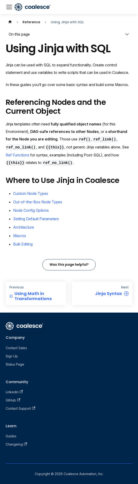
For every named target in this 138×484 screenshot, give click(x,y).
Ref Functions (17, 155)
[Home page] (10, 22)
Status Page (15, 364)
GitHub (13, 400)
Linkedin (14, 392)
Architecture (23, 227)
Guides (11, 436)
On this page (19, 34)
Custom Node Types (30, 193)
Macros (19, 235)
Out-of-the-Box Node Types (37, 202)
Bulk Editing (23, 244)
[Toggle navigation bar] (9, 7)
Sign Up (12, 356)
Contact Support (20, 408)
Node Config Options (31, 210)
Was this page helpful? (69, 264)
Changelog (16, 444)
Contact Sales (16, 348)
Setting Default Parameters (36, 218)
